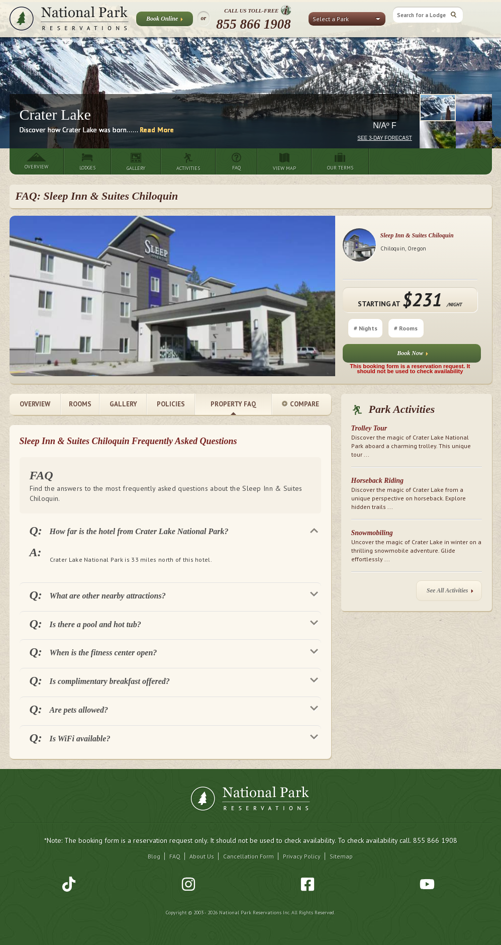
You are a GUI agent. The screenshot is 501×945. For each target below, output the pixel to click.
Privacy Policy (302, 856)
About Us (201, 856)
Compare (300, 404)
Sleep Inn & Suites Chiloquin (417, 235)
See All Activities (450, 592)
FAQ (174, 856)
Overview (35, 404)
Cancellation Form (248, 856)
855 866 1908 (253, 24)
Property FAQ (233, 404)
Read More (157, 129)
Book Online (164, 20)
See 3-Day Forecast (384, 138)
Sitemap (341, 856)
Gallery (123, 404)
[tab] (170, 530)
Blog (154, 856)
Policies (171, 404)
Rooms (80, 404)
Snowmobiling (372, 533)
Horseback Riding (377, 480)
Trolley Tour (369, 428)
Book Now (412, 355)
